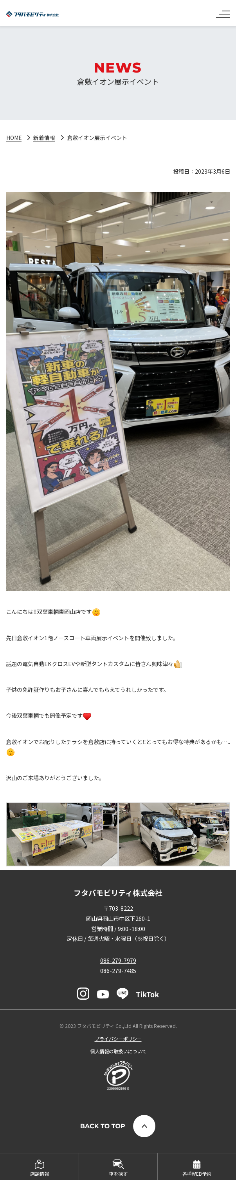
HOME (14, 137)
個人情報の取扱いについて (118, 1051)
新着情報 (45, 137)
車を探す (118, 1173)
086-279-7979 (118, 961)
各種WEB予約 (196, 1173)
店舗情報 (39, 1173)
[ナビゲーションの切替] (223, 11)
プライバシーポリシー (118, 1038)
